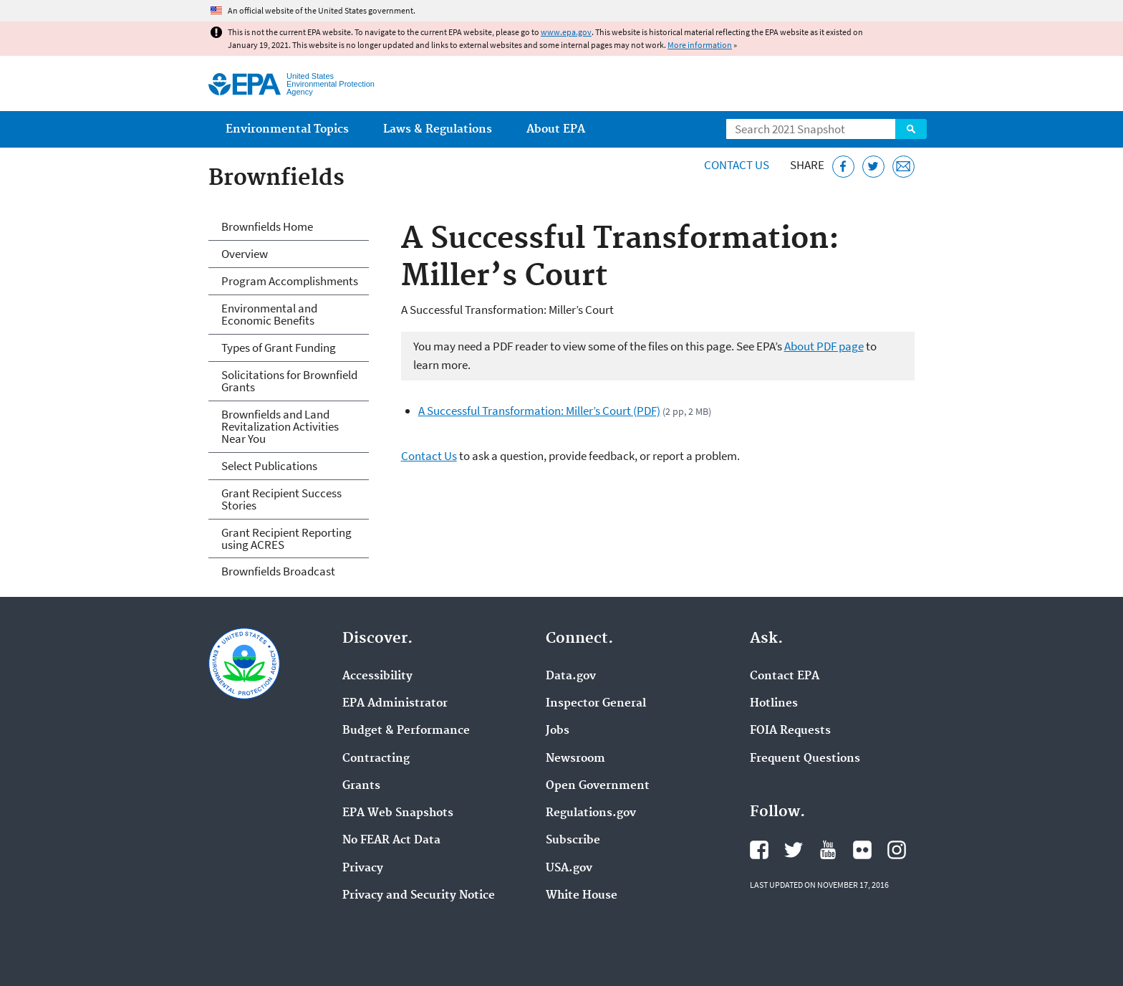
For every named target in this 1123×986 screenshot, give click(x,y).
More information (699, 44)
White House (581, 895)
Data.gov (571, 676)
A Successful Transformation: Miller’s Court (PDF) (539, 410)
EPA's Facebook (759, 850)
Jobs (557, 730)
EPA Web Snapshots (397, 813)
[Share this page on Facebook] (843, 166)
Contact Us (736, 165)
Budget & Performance (406, 730)
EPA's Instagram (896, 850)
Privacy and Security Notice (418, 895)
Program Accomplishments (289, 281)
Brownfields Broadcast (278, 571)
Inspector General (596, 703)
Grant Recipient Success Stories (281, 499)
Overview (244, 254)
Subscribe (573, 840)
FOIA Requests (790, 730)
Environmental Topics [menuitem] (287, 129)
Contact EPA (784, 676)
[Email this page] (903, 166)
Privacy (362, 868)
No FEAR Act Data (391, 840)
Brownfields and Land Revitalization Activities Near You (280, 426)
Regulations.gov (591, 813)
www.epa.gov (566, 32)
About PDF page (824, 346)
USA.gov (569, 868)
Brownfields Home (267, 226)
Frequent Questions (805, 758)
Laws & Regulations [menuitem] (437, 129)
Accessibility (377, 676)
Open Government (598, 786)
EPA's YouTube (828, 850)
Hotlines (774, 703)
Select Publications (269, 466)
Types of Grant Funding (278, 347)
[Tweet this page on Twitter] (873, 166)
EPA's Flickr (862, 850)
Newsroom (575, 758)
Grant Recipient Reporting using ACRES (286, 538)
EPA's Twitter (793, 850)
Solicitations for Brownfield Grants (289, 381)
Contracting (376, 758)
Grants (361, 786)
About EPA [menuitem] (555, 129)
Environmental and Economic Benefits (269, 314)
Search (911, 129)
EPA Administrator (395, 703)
